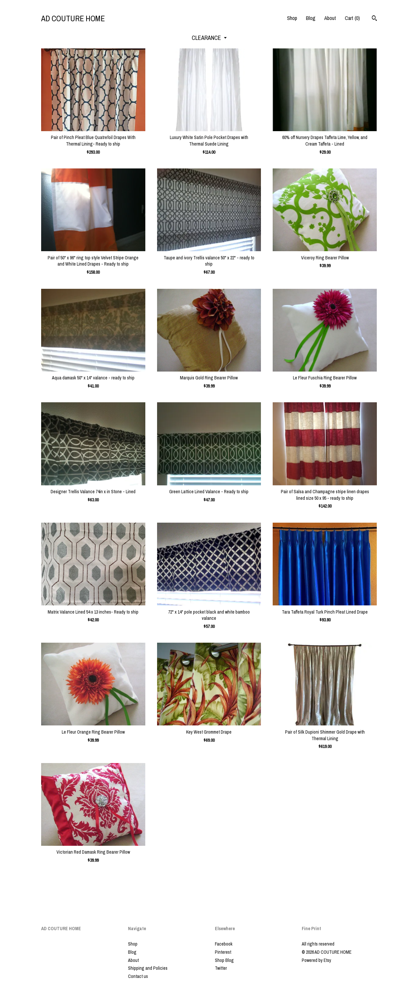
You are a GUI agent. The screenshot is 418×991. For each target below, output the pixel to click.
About (330, 18)
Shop (292, 18)
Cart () (352, 18)
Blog (310, 18)
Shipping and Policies (148, 968)
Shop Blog (224, 960)
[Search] (374, 19)
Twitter (221, 968)
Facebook (224, 944)
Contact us (138, 976)
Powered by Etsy (316, 960)
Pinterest (223, 952)
